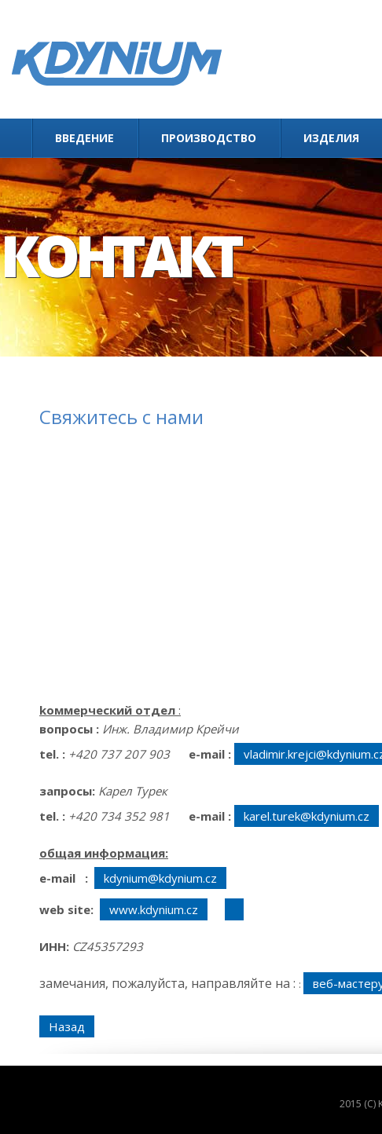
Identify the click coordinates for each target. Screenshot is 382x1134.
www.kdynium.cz (153, 909)
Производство (208, 137)
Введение (84, 137)
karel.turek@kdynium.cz (306, 816)
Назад (67, 1026)
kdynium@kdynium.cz (160, 878)
